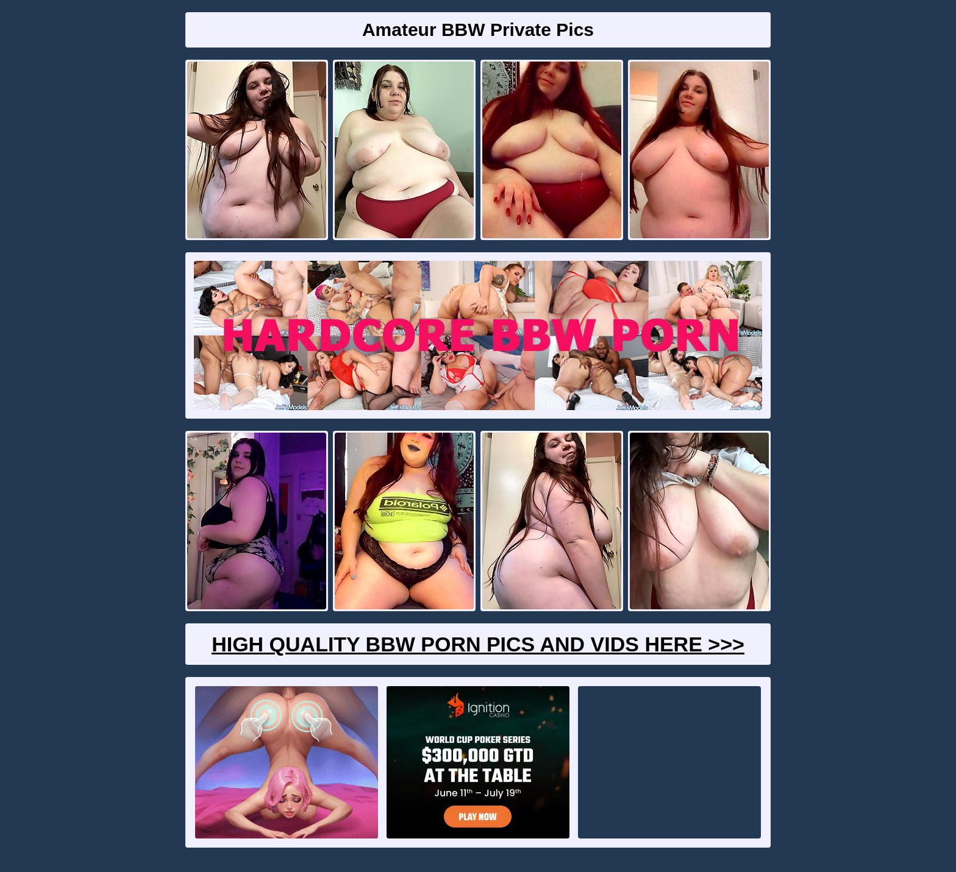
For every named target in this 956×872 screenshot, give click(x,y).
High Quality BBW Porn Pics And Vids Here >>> (478, 644)
